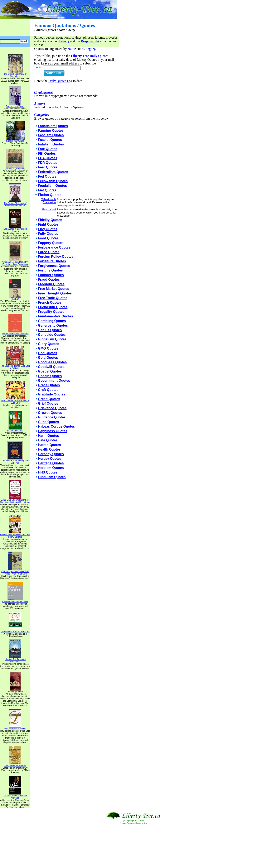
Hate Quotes (48, 440)
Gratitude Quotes (51, 394)
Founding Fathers (15, 691)
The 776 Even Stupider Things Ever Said (15, 401)
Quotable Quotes (15, 430)
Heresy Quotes (50, 458)
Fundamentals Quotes (55, 316)
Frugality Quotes (51, 311)
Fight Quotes (48, 224)
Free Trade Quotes (52, 298)
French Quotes (50, 302)
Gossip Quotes (50, 376)
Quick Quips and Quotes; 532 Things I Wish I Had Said (15, 571)
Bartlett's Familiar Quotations (15, 333)
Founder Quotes (51, 275)
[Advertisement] (133, 837)
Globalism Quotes (52, 339)
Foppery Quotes (51, 243)
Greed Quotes (49, 399)
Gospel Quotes (50, 371)
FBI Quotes (47, 153)
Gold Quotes (48, 357)
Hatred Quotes (49, 445)
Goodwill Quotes (51, 367)
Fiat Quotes (47, 190)
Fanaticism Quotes (53, 126)
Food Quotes (48, 238)
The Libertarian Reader (15, 765)
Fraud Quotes (49, 279)
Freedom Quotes (51, 284)
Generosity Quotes (53, 325)
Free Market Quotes (53, 288)
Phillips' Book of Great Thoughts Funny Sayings (15, 535)
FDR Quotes (47, 162)
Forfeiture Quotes (52, 261)
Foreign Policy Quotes (55, 256)
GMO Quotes (48, 348)
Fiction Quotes (49, 195)
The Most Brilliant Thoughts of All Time (15, 461)
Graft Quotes (48, 390)
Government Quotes (54, 380)
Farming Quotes (51, 130)
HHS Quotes (47, 472)
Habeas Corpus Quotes (56, 426)
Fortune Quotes (50, 270)
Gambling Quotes (52, 321)
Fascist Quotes (50, 139)
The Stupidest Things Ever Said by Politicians (15, 366)
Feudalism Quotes (52, 185)
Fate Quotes (47, 149)
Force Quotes (48, 252)
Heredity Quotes (51, 454)
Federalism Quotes (53, 172)
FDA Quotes (47, 158)
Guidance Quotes (51, 417)
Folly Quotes (48, 233)
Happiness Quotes (52, 431)
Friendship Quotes (52, 307)
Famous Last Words (15, 105)
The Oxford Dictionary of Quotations (15, 74)
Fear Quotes (47, 167)
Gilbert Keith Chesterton (48, 201)
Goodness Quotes (52, 362)
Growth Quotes (50, 412)
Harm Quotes (48, 435)
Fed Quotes (47, 176)
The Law (15, 298)
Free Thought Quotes (55, 293)
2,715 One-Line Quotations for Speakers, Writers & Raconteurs (15, 500)
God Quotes (47, 353)
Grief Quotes (48, 403)
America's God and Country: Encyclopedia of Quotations (15, 262)
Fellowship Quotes (53, 181)
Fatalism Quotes (51, 144)
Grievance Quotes (52, 408)
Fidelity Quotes (50, 220)
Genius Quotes (50, 330)
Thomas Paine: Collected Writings (15, 796)
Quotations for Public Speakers (15, 631)
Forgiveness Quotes (54, 266)
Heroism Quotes (51, 468)
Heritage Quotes (51, 463)
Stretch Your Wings (15, 140)
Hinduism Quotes (51, 477)
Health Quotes (49, 449)
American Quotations (15, 168)
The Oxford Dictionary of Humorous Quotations (15, 203)
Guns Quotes (48, 422)
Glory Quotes (48, 344)
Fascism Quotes (51, 135)
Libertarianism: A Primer (15, 728)
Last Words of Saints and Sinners (15, 229)
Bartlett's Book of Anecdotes (15, 601)
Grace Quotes (49, 385)
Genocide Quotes (51, 334)
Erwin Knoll (49, 209)
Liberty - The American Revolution (15, 659)
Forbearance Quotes (54, 247)
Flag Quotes (47, 229)
